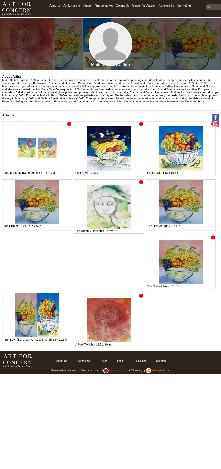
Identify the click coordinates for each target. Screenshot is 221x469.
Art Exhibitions (71, 5)
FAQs (103, 360)
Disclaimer (140, 360)
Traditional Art (104, 5)
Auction (87, 5)
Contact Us (122, 5)
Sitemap (161, 360)
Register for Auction (143, 5)
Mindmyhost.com (161, 370)
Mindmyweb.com (118, 370)
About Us (54, 5)
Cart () (184, 6)
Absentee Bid (166, 5)
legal (120, 360)
